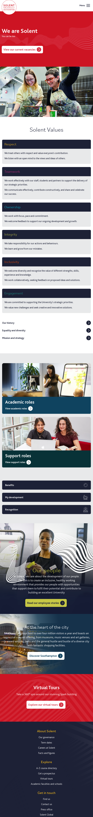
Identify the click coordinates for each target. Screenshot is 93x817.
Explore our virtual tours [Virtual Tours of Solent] (45, 704)
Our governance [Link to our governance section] (46, 737)
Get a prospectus (46, 773)
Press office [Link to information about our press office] (46, 809)
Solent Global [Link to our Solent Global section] (46, 814)
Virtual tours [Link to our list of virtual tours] (46, 778)
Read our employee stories (46, 603)
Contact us (46, 804)
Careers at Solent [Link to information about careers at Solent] (46, 747)
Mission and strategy (46, 338)
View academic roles (19, 408)
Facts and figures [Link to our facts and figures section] (46, 753)
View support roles (18, 462)
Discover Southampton (46, 656)
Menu (84, 5)
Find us (46, 798)
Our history (46, 323)
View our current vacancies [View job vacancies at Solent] (22, 49)
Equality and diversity (46, 330)
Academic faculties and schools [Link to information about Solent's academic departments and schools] (46, 783)
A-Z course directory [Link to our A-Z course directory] (46, 768)
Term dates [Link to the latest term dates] (46, 742)
